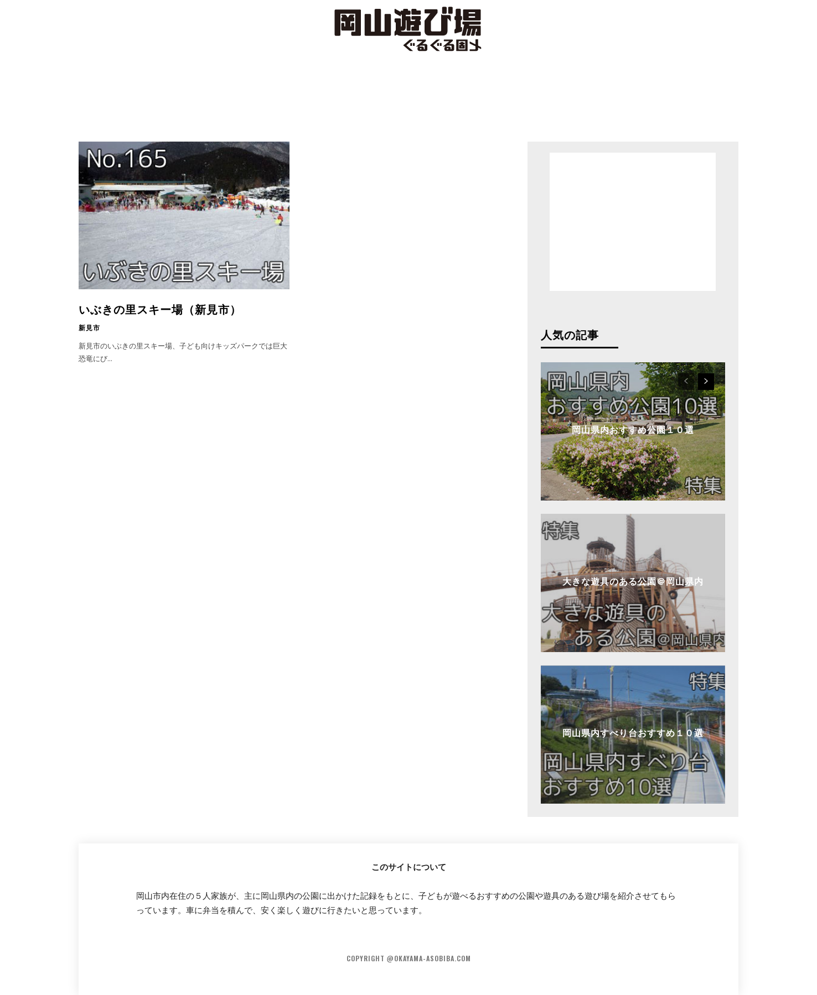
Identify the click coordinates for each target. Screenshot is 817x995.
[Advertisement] (408, 97)
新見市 (89, 327)
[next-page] (706, 381)
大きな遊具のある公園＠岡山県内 (633, 580)
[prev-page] (686, 381)
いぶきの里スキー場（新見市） (160, 308)
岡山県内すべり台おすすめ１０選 (633, 732)
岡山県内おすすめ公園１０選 (633, 429)
